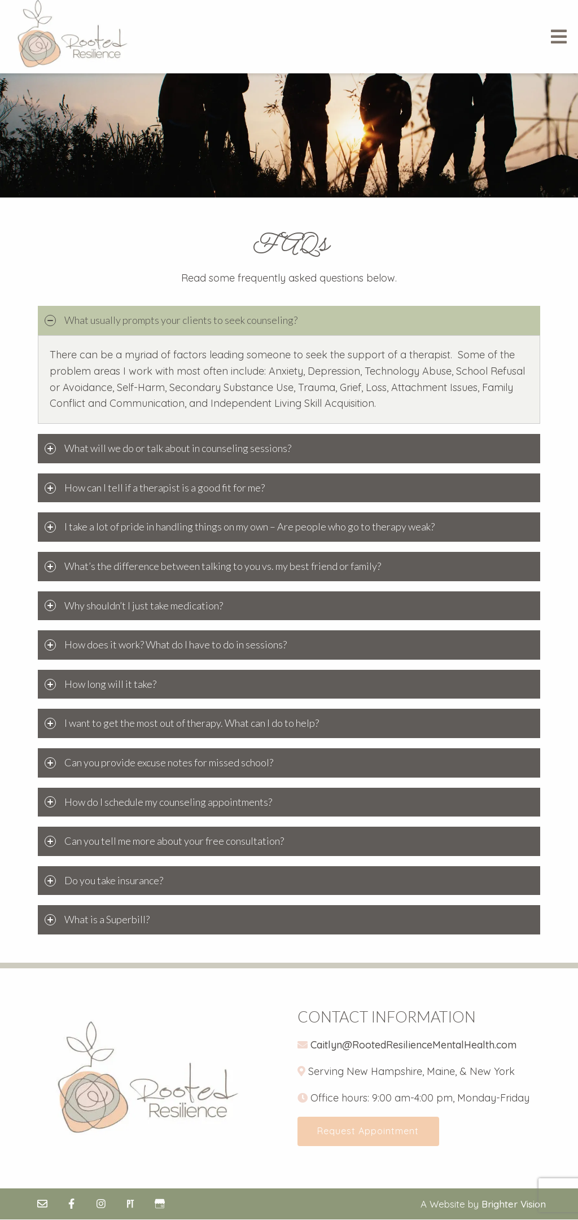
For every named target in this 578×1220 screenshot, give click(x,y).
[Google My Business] (160, 1204)
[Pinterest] (130, 1204)
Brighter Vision (513, 1204)
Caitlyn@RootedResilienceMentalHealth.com (413, 1044)
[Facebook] (72, 1204)
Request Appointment (369, 1131)
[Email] (42, 1204)
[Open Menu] (559, 37)
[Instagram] (101, 1204)
